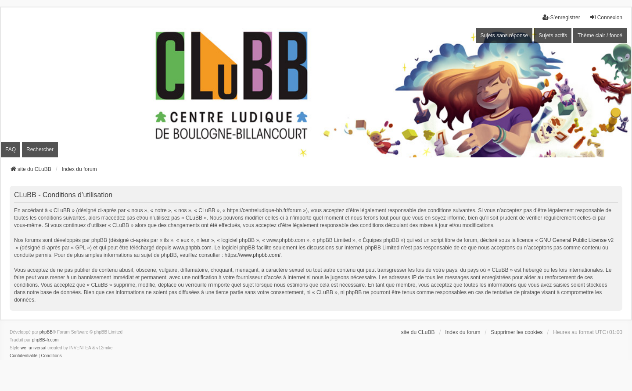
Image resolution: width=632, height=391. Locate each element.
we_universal (33, 347)
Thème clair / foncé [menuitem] (600, 35)
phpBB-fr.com (45, 340)
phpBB (46, 332)
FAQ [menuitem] (10, 149)
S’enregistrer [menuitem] (561, 17)
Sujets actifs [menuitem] (553, 35)
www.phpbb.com (192, 248)
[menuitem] (23, 356)
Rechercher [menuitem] (40, 149)
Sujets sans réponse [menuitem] (504, 35)
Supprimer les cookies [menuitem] (516, 332)
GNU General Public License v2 (576, 240)
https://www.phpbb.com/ (252, 255)
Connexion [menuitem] (605, 17)
